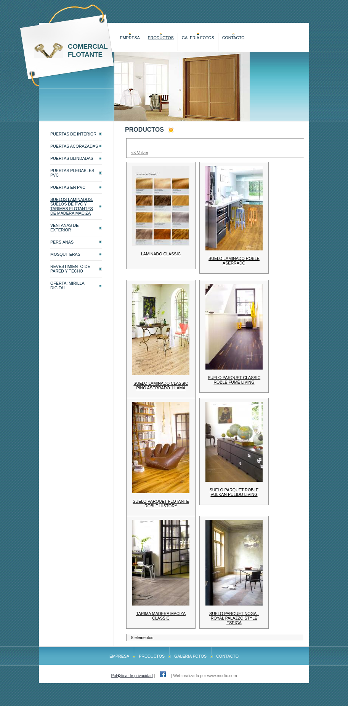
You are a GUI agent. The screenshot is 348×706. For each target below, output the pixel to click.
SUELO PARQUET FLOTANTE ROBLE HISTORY (161, 503)
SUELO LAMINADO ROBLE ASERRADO (234, 260)
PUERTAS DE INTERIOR (73, 134)
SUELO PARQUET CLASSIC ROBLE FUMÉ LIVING (234, 379)
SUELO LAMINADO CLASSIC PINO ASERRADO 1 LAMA (160, 385)
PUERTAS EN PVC (67, 187)
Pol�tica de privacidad (131, 675)
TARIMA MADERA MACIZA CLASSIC (161, 615)
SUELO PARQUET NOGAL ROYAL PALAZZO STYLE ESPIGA (234, 618)
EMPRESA (130, 37)
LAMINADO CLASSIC (161, 254)
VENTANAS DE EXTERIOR (64, 227)
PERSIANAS (62, 242)
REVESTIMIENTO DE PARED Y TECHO (70, 268)
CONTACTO (233, 37)
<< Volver (139, 152)
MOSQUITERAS (65, 254)
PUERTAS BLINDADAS (71, 158)
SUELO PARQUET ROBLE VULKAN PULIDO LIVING (234, 492)
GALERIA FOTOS (198, 37)
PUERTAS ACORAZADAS (74, 146)
